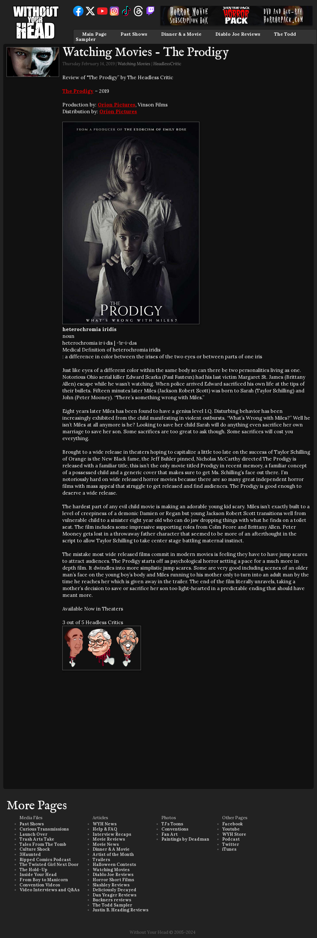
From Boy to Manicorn (43, 879)
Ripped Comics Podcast (45, 859)
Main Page (94, 34)
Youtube (231, 829)
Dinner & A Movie (111, 849)
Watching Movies (134, 64)
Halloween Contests (114, 864)
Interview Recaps (112, 834)
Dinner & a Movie (181, 34)
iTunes (229, 849)
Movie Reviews (109, 839)
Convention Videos (39, 885)
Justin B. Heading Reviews (120, 910)
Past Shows (133, 34)
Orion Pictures (116, 105)
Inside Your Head (38, 874)
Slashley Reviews (111, 885)
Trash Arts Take (36, 839)
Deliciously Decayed (114, 890)
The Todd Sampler (112, 905)
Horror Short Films (113, 879)
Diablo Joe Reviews (237, 34)
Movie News (106, 844)
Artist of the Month (113, 854)
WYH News (105, 824)
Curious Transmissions (44, 829)
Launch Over (33, 834)
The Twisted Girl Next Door (49, 864)
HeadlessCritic (167, 64)
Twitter (230, 844)
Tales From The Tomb (42, 844)
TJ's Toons (172, 824)
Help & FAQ (105, 829)
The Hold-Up (33, 869)
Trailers (101, 859)
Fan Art (169, 834)
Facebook (232, 824)
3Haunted (30, 854)
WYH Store (234, 834)
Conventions (174, 829)
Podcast (231, 839)
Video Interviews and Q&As (49, 890)
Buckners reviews (112, 900)
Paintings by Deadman (185, 839)
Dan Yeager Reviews (114, 895)
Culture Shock (34, 849)
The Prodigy (78, 91)
